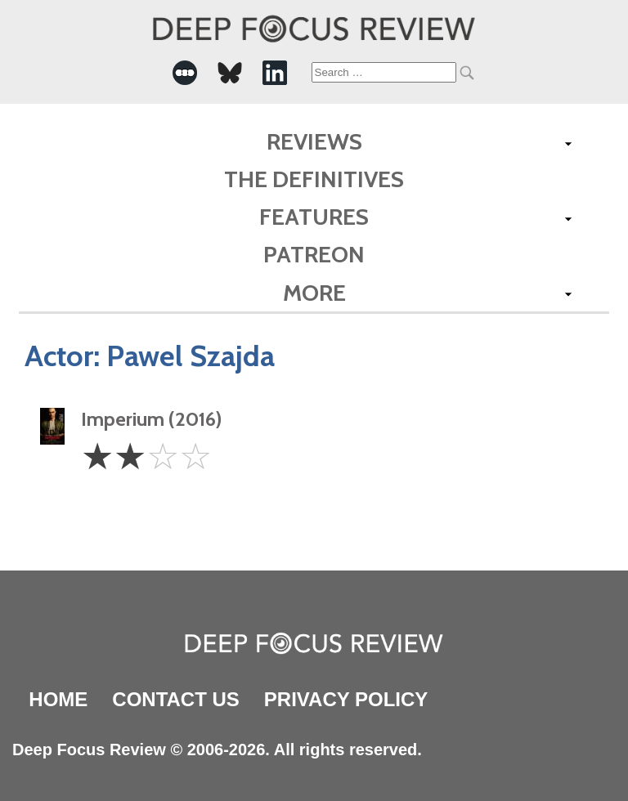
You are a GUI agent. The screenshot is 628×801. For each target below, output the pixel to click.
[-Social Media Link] (185, 72)
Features (314, 216)
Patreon (314, 254)
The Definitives (314, 179)
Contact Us (176, 699)
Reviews (314, 141)
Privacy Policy (346, 699)
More (314, 293)
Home (58, 699)
